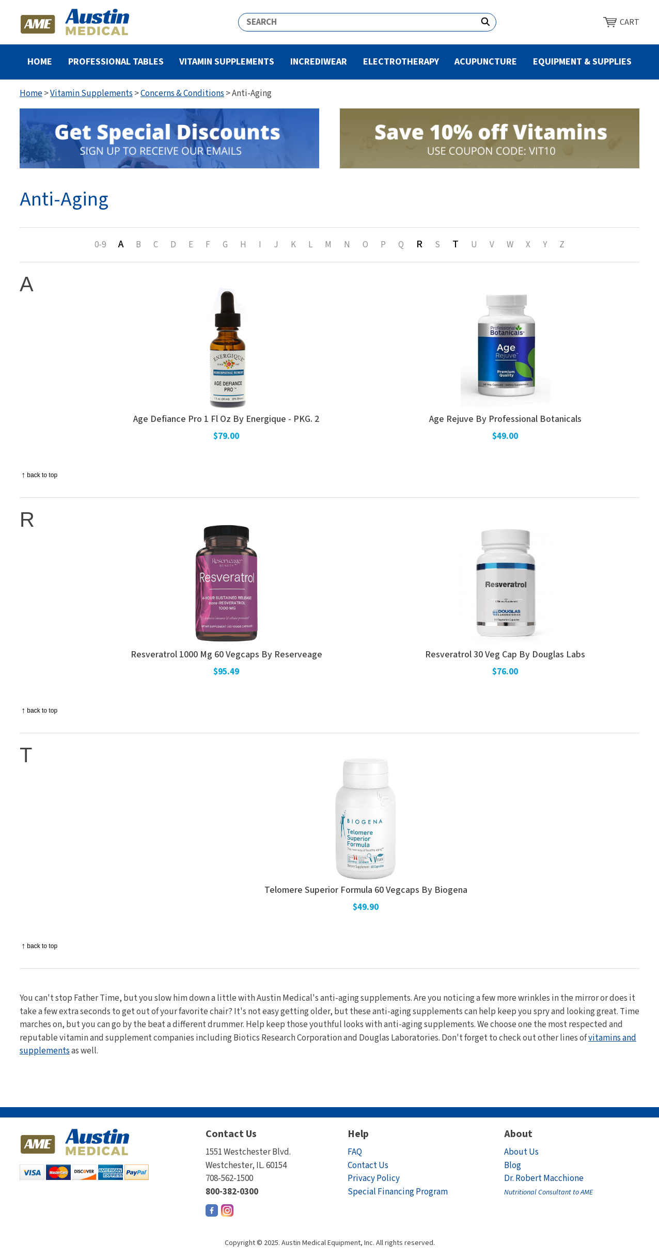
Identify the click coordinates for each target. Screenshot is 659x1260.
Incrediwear (318, 61)
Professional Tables (116, 61)
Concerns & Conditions (182, 93)
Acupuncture (485, 61)
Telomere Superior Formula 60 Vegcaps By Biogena (365, 890)
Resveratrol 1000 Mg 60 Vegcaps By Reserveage (226, 654)
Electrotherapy (401, 61)
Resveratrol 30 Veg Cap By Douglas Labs (505, 654)
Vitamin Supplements (226, 61)
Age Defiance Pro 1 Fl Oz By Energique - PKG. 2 (226, 419)
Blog (512, 1165)
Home (39, 61)
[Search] (357, 22)
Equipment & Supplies (582, 61)
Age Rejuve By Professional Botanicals (505, 419)
